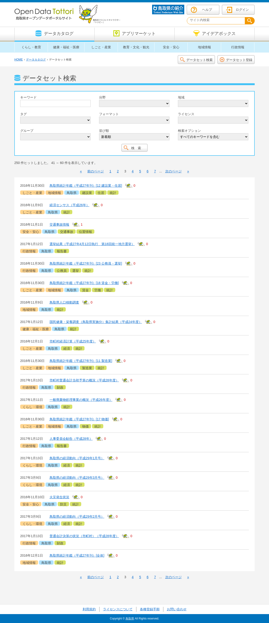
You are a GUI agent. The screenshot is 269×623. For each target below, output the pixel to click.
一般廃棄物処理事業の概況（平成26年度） (81, 400)
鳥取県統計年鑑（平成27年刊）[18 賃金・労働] (84, 283)
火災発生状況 (59, 497)
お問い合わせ (177, 609)
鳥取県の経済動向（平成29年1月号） (77, 458)
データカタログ (36, 59)
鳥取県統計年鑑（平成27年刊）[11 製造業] (81, 361)
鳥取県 (130, 618)
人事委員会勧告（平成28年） (71, 439)
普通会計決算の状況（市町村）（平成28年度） (84, 536)
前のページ (95, 171)
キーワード (28, 97)
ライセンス (186, 114)
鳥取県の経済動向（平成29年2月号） (77, 516)
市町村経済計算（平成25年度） (73, 341)
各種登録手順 (150, 609)
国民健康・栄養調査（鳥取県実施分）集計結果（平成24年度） (96, 322)
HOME (18, 59)
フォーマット (109, 114)
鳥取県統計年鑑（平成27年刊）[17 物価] (79, 419)
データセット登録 (239, 60)
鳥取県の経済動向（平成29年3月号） (77, 477)
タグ (23, 114)
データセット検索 (199, 60)
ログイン (242, 9)
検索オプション (189, 131)
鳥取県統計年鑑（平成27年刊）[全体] (77, 555)
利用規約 (89, 609)
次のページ (173, 171)
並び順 (104, 131)
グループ (26, 131)
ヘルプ (207, 9)
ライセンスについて (118, 609)
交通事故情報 (59, 224)
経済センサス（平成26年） (69, 205)
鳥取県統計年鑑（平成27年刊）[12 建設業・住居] (86, 185)
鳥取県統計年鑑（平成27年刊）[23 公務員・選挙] (86, 263)
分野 (102, 97)
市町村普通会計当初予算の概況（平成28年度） (84, 380)
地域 (181, 97)
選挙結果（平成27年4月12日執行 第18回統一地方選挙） (92, 244)
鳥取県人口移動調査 (64, 302)
